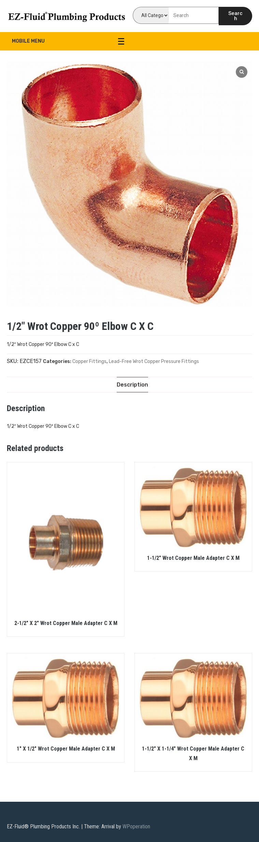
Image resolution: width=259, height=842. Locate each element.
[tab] (132, 384)
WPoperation (136, 826)
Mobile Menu (68, 41)
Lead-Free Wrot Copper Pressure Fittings (154, 361)
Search (235, 15)
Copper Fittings (89, 361)
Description (132, 384)
